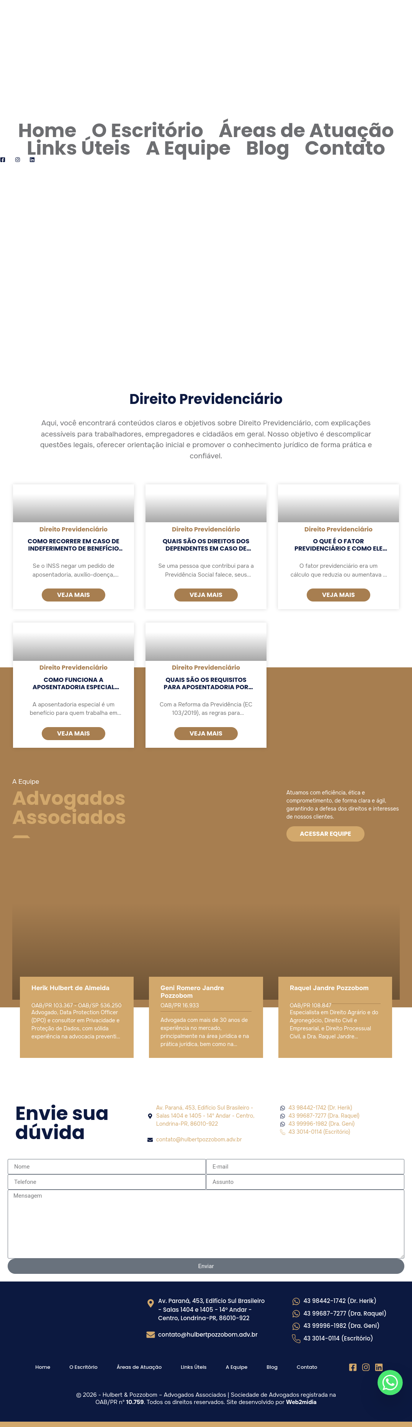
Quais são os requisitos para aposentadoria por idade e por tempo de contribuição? (205, 690)
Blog (267, 148)
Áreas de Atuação (306, 130)
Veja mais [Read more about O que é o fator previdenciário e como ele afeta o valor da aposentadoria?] (338, 594)
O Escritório (147, 130)
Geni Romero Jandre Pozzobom (192, 992)
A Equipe (188, 148)
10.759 (135, 1402)
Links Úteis (79, 148)
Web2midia (301, 1402)
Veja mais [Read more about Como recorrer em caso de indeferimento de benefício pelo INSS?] (73, 594)
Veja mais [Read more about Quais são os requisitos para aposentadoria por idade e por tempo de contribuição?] (206, 733)
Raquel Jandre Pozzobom (329, 988)
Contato (345, 148)
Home (47, 130)
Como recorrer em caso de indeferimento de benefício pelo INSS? (73, 548)
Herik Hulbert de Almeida (70, 988)
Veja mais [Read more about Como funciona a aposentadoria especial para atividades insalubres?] (73, 733)
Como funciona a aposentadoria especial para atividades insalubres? (73, 687)
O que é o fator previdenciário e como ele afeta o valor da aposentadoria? (338, 552)
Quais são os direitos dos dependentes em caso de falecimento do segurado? (206, 548)
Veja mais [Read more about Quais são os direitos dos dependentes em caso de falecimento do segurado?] (206, 594)
